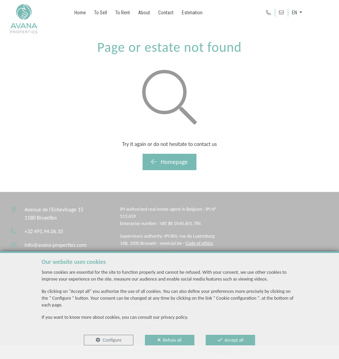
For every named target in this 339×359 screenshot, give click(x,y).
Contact (166, 12)
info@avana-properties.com (55, 245)
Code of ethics (199, 243)
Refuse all (172, 340)
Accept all (234, 340)
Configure (112, 340)
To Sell (100, 12)
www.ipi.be (171, 243)
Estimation (192, 12)
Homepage (169, 162)
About (144, 12)
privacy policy (174, 317)
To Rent (122, 12)
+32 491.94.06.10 (44, 231)
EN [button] (295, 12)
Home (80, 12)
